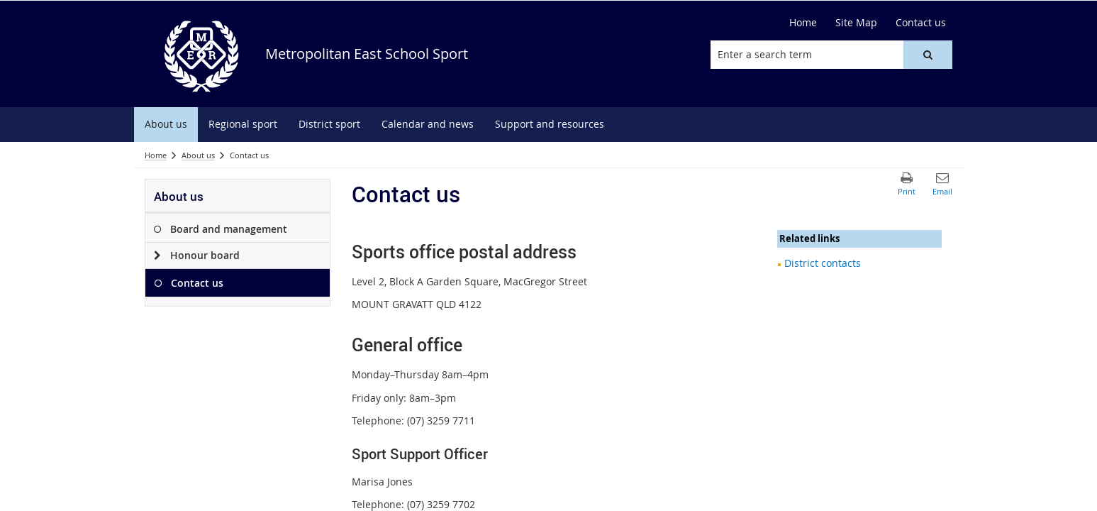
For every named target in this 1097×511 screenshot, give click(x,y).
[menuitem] (166, 124)
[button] (927, 54)
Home (156, 155)
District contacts (822, 263)
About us (198, 155)
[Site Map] (856, 22)
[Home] (803, 22)
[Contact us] (921, 22)
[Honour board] (157, 255)
